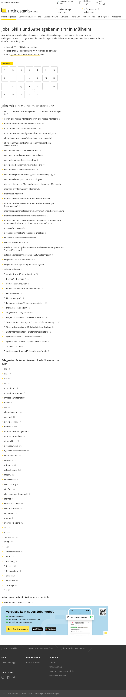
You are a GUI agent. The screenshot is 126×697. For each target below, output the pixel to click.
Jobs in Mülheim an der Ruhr (74, 648)
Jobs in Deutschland (10, 648)
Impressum (27, 693)
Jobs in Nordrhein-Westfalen (40, 648)
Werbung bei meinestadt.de (61, 671)
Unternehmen (55, 667)
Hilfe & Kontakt (33, 662)
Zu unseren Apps (9, 662)
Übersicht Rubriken (57, 675)
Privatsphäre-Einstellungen (47, 693)
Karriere (53, 662)
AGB (3, 693)
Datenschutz (13, 693)
